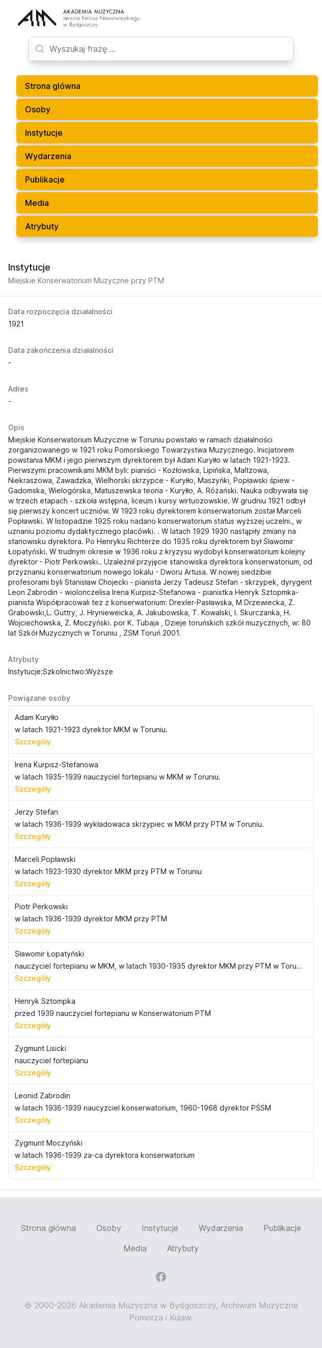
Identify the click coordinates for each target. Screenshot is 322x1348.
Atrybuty (42, 226)
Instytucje (44, 133)
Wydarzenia (48, 156)
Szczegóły (33, 741)
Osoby (37, 109)
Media (37, 203)
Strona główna (48, 1228)
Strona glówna (53, 86)
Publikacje (45, 179)
